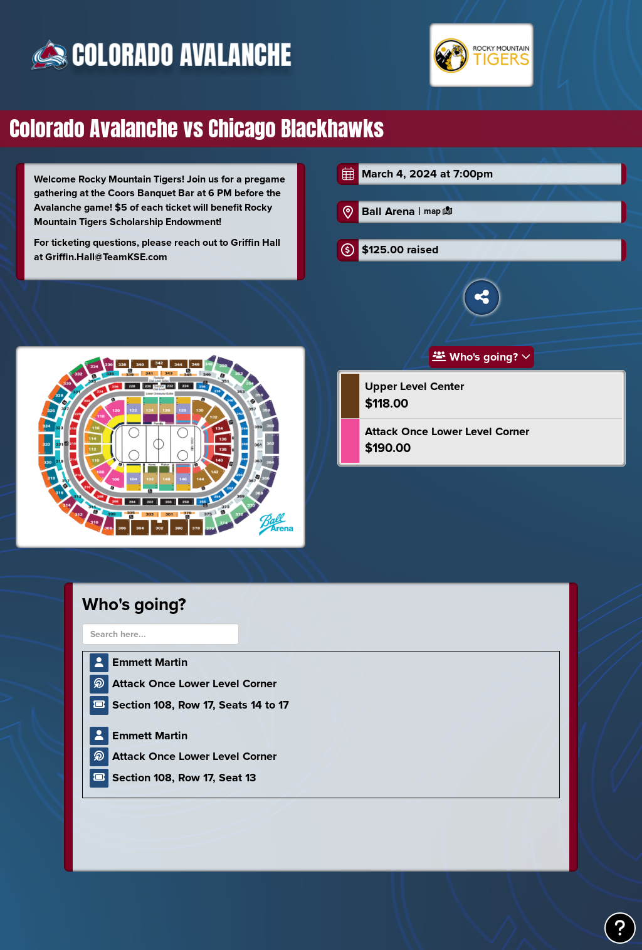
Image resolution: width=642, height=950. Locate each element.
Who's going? (481, 357)
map (438, 211)
